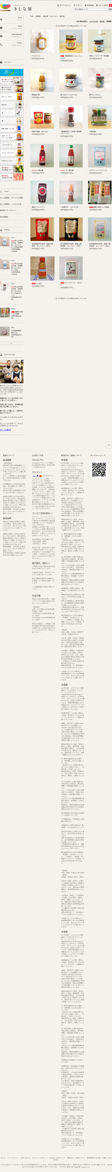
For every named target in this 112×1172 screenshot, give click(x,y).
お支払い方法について (57, 1158)
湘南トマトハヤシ (38, 207)
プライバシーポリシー (40, 1158)
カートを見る (105, 5)
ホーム (3, 1158)
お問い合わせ (25, 1158)
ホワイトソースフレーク (98, 170)
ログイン (79, 5)
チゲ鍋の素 (37, 170)
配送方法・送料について (76, 1158)
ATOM (55, 1160)
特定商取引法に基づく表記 (97, 1158)
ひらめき (37, 283)
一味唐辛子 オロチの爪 (69, 207)
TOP (31, 16)
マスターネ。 (36, 56)
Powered (75, 1167)
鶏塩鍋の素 (36, 95)
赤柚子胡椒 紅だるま (40, 131)
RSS (109, 1158)
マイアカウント (65, 5)
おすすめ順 (94, 21)
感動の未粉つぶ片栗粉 (99, 207)
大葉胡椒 (92, 131)
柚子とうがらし (95, 95)
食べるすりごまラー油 (68, 95)
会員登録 (90, 5)
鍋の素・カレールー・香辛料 (54, 16)
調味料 (38, 16)
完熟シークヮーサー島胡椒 (99, 56)
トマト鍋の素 (67, 170)
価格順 (102, 21)
